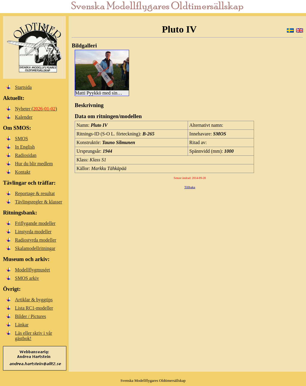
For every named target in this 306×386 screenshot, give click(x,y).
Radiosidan (25, 155)
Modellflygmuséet (32, 269)
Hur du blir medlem (34, 163)
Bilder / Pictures (30, 316)
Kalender (24, 117)
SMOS (21, 138)
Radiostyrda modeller (35, 240)
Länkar (21, 324)
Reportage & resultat (35, 193)
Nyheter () (36, 108)
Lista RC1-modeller (34, 308)
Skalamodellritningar (35, 248)
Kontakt (22, 172)
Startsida (23, 87)
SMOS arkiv (27, 278)
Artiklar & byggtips (34, 299)
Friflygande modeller (35, 223)
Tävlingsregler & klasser (38, 201)
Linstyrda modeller (33, 231)
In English (25, 146)
